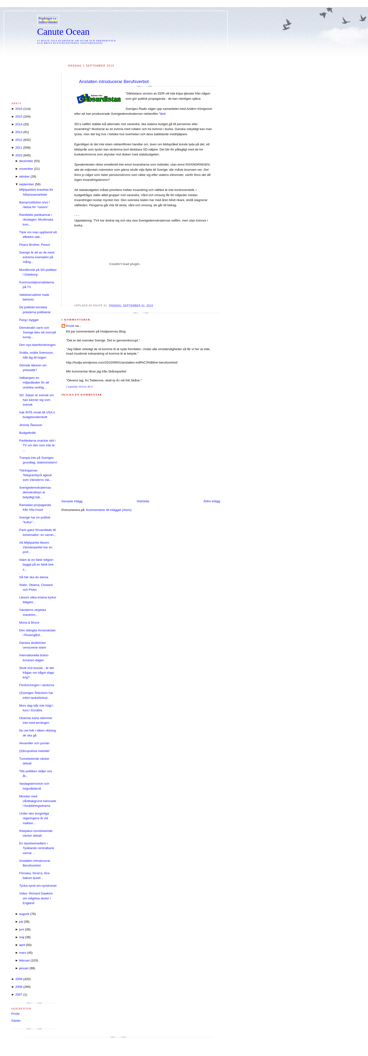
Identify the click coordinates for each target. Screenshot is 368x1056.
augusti (24, 914)
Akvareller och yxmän (34, 743)
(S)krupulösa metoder (34, 751)
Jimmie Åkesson (30, 425)
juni (21, 929)
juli (21, 921)
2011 (18, 147)
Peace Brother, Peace (34, 244)
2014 (18, 124)
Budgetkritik (27, 433)
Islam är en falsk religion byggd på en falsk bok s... (36, 564)
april (22, 945)
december (26, 161)
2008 (18, 987)
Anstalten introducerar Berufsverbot (114, 81)
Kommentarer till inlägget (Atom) (109, 510)
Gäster (16, 1020)
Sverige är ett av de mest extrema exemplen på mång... (36, 257)
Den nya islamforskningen (37, 345)
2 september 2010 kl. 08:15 (79, 386)
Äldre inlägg (211, 501)
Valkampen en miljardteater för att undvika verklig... (34, 382)
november (26, 168)
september (26, 184)
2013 (18, 132)
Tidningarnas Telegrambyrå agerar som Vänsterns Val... (35, 475)
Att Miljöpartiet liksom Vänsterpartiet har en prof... (35, 547)
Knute (70, 326)
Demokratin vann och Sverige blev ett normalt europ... (37, 332)
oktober (24, 176)
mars (22, 952)
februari (24, 960)
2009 (18, 979)
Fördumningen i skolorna (36, 685)
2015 (18, 116)
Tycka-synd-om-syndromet (38, 885)
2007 (18, 994)
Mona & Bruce (29, 622)
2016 (18, 109)
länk (163, 113)
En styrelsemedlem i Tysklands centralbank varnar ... (36, 848)
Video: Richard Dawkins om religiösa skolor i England (36, 898)
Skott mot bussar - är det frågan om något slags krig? (36, 672)
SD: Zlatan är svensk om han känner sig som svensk (36, 400)
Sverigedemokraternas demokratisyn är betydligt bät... (35, 492)
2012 (18, 140)
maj (21, 937)
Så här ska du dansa (33, 577)
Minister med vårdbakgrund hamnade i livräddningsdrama (37, 801)
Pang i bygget (29, 320)
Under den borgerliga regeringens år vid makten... (34, 818)
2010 (18, 155)
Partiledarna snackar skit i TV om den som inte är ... (37, 445)
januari (24, 968)
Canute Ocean (63, 32)
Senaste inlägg (71, 501)
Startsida (143, 501)
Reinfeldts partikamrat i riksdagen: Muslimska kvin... (36, 219)
